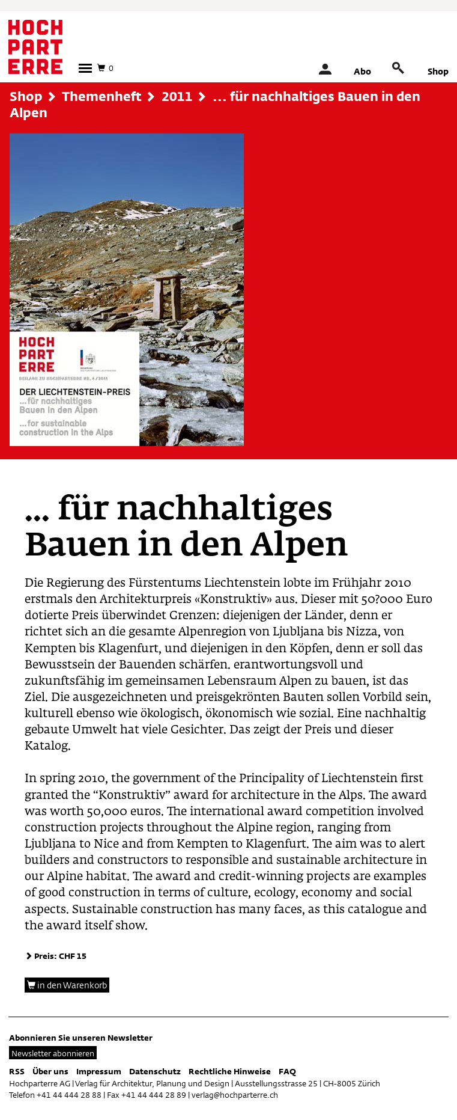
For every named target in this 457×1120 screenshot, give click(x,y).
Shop (438, 71)
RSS (17, 1071)
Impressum (98, 1071)
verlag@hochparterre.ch (235, 1094)
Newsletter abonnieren (52, 1053)
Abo (362, 71)
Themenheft (102, 96)
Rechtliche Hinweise (230, 1071)
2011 (177, 96)
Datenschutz (155, 1071)
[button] (85, 68)
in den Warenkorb (67, 985)
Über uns (50, 1071)
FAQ (287, 1071)
